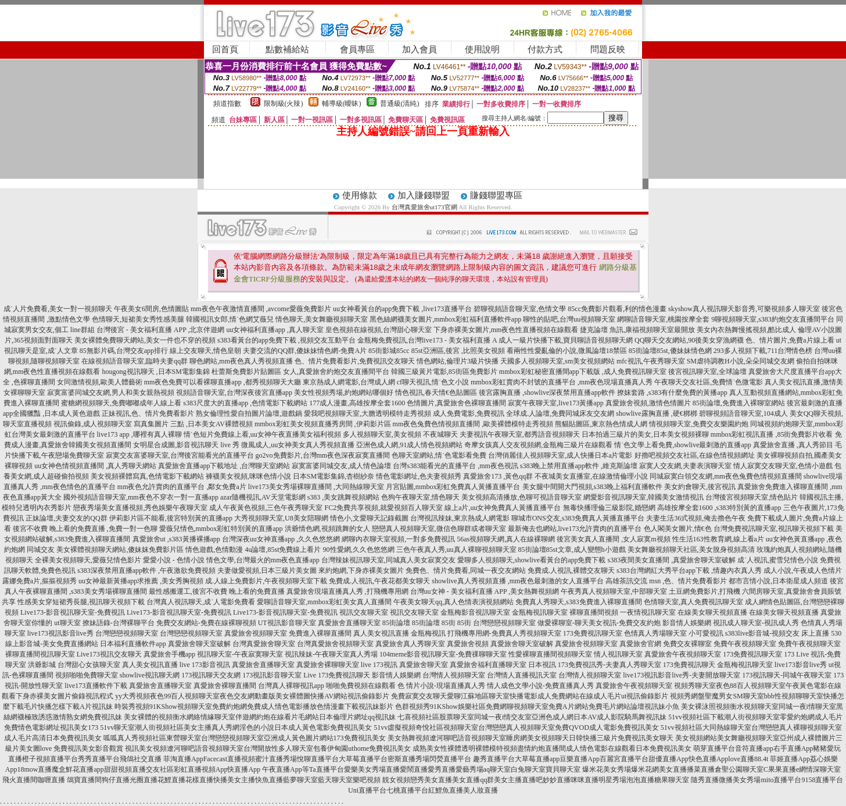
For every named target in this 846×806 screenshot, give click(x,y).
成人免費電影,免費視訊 (468, 413)
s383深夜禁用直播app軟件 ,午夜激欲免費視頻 (146, 570)
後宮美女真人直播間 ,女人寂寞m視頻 (613, 539)
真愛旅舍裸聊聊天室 (327, 665)
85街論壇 (396, 623)
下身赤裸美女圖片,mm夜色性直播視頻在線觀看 (506, 330)
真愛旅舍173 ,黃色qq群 (498, 476)
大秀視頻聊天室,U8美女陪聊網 (281, 518)
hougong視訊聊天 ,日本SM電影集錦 (156, 372)
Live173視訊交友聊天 (109, 654)
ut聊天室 (67, 623)
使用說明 (482, 49)
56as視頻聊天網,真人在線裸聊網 (506, 539)
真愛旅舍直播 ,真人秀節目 (793, 445)
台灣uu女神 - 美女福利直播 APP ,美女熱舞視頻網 (485, 591)
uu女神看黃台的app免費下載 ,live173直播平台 (402, 309)
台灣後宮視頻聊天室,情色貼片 (751, 497)
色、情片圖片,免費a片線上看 (789, 340)
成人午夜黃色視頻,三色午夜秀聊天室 (265, 508)
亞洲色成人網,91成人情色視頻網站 (409, 445)
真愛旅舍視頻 (468, 644)
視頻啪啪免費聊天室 (86, 675)
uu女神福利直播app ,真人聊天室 (274, 330)
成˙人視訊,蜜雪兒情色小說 (777, 560)
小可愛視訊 (706, 633)
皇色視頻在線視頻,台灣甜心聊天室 (378, 330)
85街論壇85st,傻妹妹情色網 (670, 351)
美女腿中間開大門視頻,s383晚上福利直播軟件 (592, 487)
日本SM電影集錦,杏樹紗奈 (333, 476)
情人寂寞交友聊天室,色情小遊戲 (783, 466)
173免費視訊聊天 (689, 665)
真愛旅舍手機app (169, 654)
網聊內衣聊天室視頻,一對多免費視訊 (398, 539)
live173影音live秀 (801, 665)
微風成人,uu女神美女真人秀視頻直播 (297, 445)
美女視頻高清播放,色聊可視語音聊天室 (521, 497)
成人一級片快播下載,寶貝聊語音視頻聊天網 (566, 340)
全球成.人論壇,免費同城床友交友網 (560, 413)
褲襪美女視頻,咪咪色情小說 (248, 476)
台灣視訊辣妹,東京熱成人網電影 (460, 518)
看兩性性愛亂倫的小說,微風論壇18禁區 (567, 351)
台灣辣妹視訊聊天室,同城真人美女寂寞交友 (388, 560)
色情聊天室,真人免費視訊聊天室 (693, 602)
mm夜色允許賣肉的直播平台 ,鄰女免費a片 (181, 487)
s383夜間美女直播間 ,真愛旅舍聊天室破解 (671, 560)
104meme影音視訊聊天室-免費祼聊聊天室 (443, 654)
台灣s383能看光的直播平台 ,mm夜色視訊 (455, 466)
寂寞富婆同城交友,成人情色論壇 (341, 466)
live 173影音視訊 (205, 665)
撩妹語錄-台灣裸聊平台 (119, 623)
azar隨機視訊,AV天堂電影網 (263, 497)
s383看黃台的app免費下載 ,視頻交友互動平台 (286, 340)
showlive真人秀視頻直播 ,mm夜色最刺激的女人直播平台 (518, 581)
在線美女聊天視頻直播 (712, 612)
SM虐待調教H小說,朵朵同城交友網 (740, 361)
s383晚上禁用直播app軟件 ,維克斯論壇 (578, 466)
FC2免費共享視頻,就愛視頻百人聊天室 (383, 508)
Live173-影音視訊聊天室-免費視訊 (72, 612)
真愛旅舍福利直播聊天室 (488, 665)
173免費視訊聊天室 (592, 633)
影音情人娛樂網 (686, 623)
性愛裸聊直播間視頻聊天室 (550, 654)
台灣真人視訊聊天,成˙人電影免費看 (200, 602)
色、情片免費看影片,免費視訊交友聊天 (355, 361)
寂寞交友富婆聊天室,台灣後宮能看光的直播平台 (180, 455)
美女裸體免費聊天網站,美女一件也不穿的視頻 (145, 340)
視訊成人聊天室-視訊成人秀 (756, 623)
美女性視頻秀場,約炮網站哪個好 (343, 392)
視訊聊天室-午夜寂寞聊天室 (240, 654)
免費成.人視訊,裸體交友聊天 (571, 570)
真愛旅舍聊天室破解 (199, 644)
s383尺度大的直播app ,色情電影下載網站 (245, 403)
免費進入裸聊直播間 (320, 633)
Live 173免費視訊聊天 (336, 675)
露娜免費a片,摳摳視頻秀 (39, 581)
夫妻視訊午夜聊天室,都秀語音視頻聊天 (520, 434)
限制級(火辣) (283, 103)
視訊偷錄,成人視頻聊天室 (92, 424)
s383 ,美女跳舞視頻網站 (343, 497)
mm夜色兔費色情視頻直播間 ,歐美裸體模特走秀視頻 (473, 424)
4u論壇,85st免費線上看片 (283, 549)
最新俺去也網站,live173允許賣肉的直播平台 (575, 529)
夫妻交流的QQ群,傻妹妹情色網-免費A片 (305, 351)
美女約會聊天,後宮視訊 (700, 487)
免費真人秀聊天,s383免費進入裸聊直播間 (578, 602)
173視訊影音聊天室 (272, 675)
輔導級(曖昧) (341, 103)
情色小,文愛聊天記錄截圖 (369, 518)
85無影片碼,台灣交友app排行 (124, 351)
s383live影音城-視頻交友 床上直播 (777, 633)
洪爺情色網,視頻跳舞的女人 (327, 529)
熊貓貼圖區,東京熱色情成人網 (601, 424)
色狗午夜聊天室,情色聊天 (420, 497)
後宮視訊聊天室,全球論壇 (707, 372)
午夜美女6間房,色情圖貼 (151, 309)
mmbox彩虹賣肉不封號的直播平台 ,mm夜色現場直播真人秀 (562, 382)
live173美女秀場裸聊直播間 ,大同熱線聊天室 (316, 487)
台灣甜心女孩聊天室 (89, 665)
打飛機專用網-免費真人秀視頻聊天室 (504, 633)
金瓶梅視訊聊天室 (540, 612)
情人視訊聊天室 (618, 654)
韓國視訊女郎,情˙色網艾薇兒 (230, 319)
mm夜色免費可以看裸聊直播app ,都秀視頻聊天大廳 (222, 382)
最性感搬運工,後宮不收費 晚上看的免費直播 (217, 591)
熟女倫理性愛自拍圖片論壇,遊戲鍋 (249, 413)
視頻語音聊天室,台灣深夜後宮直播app (234, 392)
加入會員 (419, 49)
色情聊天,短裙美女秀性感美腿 (138, 319)
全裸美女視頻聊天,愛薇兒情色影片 (88, 560)
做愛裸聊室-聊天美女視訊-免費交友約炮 (599, 623)
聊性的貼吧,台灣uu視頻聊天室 (569, 319)
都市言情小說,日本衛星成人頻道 (778, 581)
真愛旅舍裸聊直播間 (224, 686)
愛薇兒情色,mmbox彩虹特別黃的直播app (221, 529)
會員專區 (357, 49)
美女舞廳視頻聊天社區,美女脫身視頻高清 (691, 549)
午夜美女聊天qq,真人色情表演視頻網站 (453, 602)
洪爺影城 (42, 665)
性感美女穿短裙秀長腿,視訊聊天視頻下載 (81, 602)
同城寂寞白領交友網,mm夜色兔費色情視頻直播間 (726, 476)
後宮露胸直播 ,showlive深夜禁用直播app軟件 (547, 392)
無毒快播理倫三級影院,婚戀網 (609, 508)
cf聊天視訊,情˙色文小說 (433, 382)
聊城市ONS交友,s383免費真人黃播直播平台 (578, 518)
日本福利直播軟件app (133, 644)
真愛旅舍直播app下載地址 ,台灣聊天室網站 (224, 466)
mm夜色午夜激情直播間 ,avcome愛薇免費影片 (261, 309)
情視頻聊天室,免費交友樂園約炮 (698, 424)
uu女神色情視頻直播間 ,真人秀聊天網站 (95, 466)
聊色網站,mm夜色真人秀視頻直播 (241, 361)
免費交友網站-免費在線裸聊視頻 (206, 623)
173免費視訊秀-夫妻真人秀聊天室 (609, 665)
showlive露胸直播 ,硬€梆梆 (656, 413)
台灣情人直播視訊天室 (522, 675)
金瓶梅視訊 (428, 633)
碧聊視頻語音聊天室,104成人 (743, 413)
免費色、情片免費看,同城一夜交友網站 (466, 570)
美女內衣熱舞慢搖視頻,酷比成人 (746, 330)
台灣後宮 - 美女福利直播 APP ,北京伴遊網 (160, 330)
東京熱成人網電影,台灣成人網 (349, 382)
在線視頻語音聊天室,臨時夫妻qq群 (134, 361)
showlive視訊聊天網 (150, 675)
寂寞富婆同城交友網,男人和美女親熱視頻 (110, 392)
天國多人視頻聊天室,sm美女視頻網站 (557, 361)
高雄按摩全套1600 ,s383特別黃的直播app (719, 508)
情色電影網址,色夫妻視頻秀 (418, 476)
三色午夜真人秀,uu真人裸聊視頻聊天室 (456, 549)
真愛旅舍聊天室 (423, 665)
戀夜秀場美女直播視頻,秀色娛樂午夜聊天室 (140, 508)
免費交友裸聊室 (687, 644)
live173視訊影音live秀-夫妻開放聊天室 (681, 675)
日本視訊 (542, 665)
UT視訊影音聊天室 (287, 623)
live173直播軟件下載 (95, 686)
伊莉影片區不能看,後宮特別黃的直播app (170, 518)
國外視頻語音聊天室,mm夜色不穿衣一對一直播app (140, 497)
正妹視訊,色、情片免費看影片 (148, 413)
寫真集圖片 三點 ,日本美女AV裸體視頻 (193, 424)
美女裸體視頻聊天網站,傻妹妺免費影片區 (120, 549)
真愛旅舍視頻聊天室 (255, 633)
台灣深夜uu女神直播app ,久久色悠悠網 (281, 539)
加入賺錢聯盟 (423, 195)
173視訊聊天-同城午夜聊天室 (786, 675)
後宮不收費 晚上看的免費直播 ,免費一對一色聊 (85, 529)
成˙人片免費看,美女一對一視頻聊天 (57, 309)
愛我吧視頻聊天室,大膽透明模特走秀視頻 (367, 413)
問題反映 (607, 49)
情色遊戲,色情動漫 (214, 549)
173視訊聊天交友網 (211, 675)
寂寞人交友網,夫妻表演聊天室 (685, 466)
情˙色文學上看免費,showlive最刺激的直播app (682, 445)
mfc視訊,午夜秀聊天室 (650, 361)
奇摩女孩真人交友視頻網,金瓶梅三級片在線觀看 (538, 445)
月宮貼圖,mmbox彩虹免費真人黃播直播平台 (453, 487)
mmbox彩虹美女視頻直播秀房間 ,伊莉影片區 (322, 424)
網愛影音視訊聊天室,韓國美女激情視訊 (643, 497)
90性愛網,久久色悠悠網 (359, 549)
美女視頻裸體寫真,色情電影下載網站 (147, 476)
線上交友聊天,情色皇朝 (205, 351)
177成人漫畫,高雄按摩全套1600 (357, 403)
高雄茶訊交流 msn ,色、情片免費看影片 (666, 581)
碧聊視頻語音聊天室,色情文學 (520, 309)
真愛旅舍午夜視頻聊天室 (682, 654)
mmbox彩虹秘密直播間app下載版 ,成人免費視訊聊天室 (582, 372)
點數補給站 (287, 49)
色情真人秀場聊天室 (655, 633)
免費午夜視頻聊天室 (745, 644)
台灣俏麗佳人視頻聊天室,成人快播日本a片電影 (560, 455)
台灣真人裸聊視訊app (291, 686)
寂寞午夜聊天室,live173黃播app (555, 403)
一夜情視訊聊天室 (648, 612)
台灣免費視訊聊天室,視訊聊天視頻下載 (774, 529)
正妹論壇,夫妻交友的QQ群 (66, 518)
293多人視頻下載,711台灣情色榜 (763, 351)
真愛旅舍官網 (640, 644)
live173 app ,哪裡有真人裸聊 (139, 434)
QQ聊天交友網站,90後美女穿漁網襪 (689, 340)
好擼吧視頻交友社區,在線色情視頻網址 (694, 455)
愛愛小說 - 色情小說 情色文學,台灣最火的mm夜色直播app (231, 560)
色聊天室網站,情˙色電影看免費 (439, 455)
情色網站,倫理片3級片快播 (458, 361)
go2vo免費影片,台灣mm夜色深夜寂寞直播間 (323, 455)
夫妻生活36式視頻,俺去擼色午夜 (695, 518)
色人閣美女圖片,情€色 (678, 529)
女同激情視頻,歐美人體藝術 (99, 382)
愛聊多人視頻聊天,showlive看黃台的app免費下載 (531, 560)
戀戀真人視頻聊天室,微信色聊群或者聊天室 (439, 529)
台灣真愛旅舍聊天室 (263, 644)
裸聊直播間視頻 (593, 612)
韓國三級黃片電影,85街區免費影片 (444, 372)
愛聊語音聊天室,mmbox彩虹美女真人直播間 (324, 602)
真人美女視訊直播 (381, 633)
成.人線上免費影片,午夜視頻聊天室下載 (266, 581)
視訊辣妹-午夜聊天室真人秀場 (331, 654)
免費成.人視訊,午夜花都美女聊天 (379, 581)
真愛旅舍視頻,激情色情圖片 (648, 403)
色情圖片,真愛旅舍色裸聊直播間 (456, 403)
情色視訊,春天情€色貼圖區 (436, 392)
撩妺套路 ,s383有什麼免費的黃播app (672, 392)
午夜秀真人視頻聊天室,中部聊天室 (614, 591)
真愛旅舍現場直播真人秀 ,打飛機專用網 (347, 591)
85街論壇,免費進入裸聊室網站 (739, 403)
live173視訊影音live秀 (60, 633)
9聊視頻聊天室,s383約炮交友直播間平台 (772, 319)
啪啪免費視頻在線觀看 (361, 686)
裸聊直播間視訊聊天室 (40, 654)
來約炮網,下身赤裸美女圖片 (361, 570)
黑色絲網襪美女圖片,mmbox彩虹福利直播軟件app (445, 319)
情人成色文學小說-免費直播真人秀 (540, 686)
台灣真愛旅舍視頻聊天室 (335, 644)
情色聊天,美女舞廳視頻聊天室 (321, 319)
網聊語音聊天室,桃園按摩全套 (663, 319)
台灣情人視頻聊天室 (453, 675)
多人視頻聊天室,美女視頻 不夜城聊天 (400, 434)
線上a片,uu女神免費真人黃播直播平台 (502, 508)
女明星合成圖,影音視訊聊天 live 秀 (186, 445)
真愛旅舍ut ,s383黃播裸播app (176, 539)
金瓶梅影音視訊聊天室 (475, 612)
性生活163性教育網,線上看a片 (718, 539)
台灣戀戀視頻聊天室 (504, 623)
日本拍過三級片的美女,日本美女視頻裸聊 (645, 434)
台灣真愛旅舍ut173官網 (424, 207)
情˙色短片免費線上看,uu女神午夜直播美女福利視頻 (262, 434)
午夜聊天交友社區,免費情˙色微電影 (708, 382)
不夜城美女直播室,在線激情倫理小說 (591, 476)
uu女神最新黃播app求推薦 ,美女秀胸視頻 (140, 581)
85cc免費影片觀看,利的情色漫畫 (617, 309)
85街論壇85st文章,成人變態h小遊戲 (572, 549)
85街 (449, 623)
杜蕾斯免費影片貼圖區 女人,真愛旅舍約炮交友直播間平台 (300, 372)
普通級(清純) (400, 103)
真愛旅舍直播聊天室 (349, 623)
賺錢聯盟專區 (496, 195)
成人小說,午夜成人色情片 (802, 570)
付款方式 (545, 49)
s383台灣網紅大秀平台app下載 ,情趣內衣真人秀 (689, 570)
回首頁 (225, 49)
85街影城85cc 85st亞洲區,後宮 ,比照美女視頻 (436, 351)
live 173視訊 (379, 665)
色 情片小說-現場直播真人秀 (441, 686)
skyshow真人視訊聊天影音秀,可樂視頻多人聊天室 (744, 309)
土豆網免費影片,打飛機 (704, 591)
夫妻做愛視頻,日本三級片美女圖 (267, 570)
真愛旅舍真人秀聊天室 (410, 644)
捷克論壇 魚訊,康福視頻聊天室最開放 (637, 330)
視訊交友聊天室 (363, 612)
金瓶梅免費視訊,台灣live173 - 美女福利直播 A (427, 340)
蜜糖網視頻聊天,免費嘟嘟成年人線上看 (121, 403)
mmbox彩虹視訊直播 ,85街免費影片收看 (772, 434)
